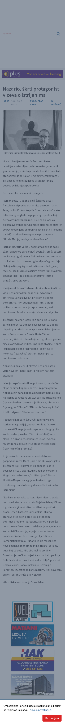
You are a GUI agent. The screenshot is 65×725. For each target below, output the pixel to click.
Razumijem (52, 718)
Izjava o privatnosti (40, 710)
